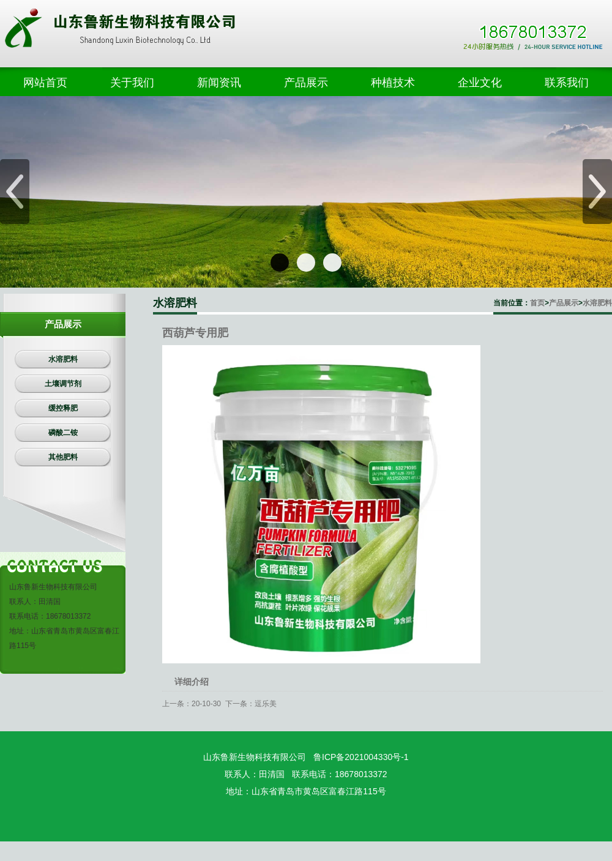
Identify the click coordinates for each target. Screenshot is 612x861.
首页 (537, 303)
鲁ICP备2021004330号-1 (361, 757)
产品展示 (563, 303)
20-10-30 (206, 703)
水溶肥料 (597, 303)
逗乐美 (266, 703)
